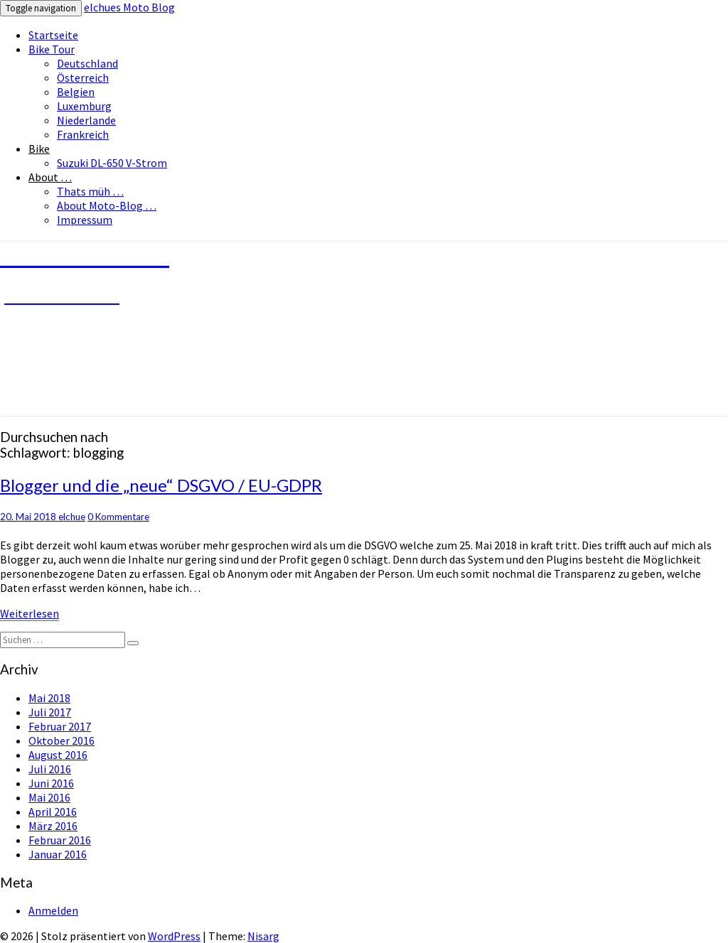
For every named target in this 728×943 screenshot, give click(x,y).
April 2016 (52, 811)
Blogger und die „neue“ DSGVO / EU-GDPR (161, 485)
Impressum (84, 219)
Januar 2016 (57, 854)
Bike (39, 148)
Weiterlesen (29, 613)
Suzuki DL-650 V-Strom (112, 163)
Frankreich (83, 134)
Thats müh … (90, 191)
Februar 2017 (59, 726)
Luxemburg (84, 106)
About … (50, 177)
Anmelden (53, 910)
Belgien (76, 92)
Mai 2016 (49, 797)
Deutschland (87, 63)
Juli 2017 (49, 712)
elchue (71, 516)
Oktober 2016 (61, 740)
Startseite (53, 35)
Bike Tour (51, 49)
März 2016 (52, 826)
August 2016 (57, 755)
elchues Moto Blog (129, 7)
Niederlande (86, 120)
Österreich (83, 77)
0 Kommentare (118, 516)
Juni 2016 (51, 783)
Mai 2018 (49, 698)
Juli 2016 (49, 769)
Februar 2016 (59, 840)
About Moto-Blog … (106, 205)
